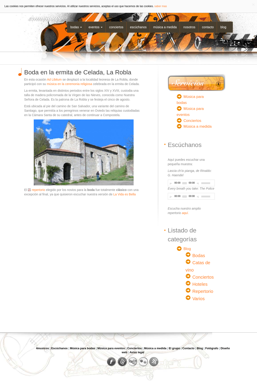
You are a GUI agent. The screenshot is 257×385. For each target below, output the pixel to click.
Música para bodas (82, 348)
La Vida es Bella (124, 194)
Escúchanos (138, 27)
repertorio (38, 190)
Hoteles (200, 284)
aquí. (185, 213)
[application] (191, 183)
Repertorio (202, 291)
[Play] (171, 183)
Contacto (208, 27)
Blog (223, 27)
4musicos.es (46, 17)
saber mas (160, 6)
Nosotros (189, 27)
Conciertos (116, 27)
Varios (198, 298)
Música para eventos (111, 348)
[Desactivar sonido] (198, 183)
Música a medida (165, 27)
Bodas (76, 27)
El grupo (174, 348)
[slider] (184, 183)
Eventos (96, 27)
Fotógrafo (211, 348)
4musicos (42, 348)
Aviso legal (136, 352)
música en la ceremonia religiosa (69, 84)
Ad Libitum (54, 79)
